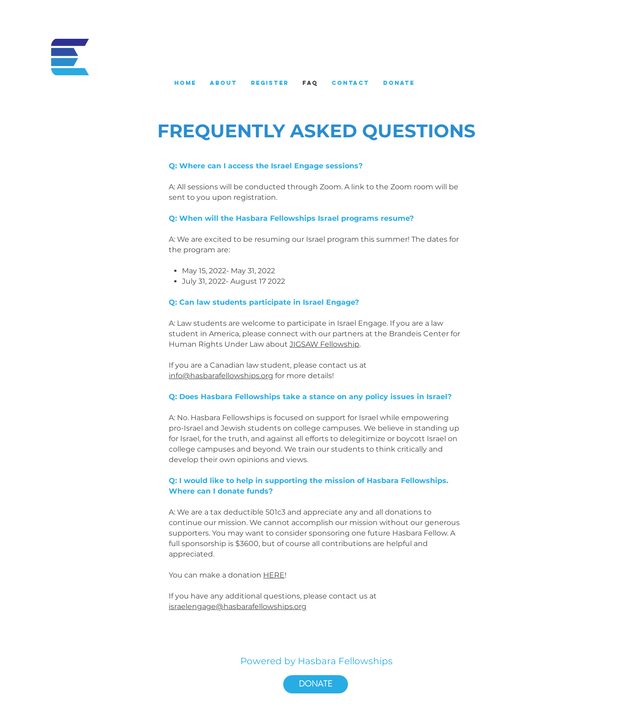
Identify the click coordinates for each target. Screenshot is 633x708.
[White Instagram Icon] (499, 55)
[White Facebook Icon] (485, 55)
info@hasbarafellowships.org (221, 375)
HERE (274, 575)
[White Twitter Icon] (513, 55)
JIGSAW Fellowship (324, 344)
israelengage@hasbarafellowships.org (237, 606)
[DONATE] (315, 684)
